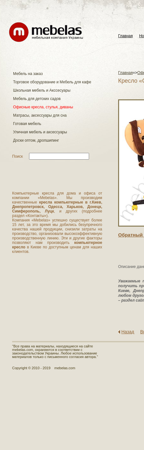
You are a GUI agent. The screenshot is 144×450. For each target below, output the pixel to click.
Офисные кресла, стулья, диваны (43, 107)
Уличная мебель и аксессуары (40, 132)
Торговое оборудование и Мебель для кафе (52, 82)
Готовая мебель (27, 123)
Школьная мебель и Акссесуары (42, 90)
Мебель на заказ (28, 73)
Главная (125, 36)
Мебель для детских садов (37, 98)
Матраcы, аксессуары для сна (40, 115)
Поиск (17, 156)
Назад (127, 331)
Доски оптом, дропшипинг (36, 140)
